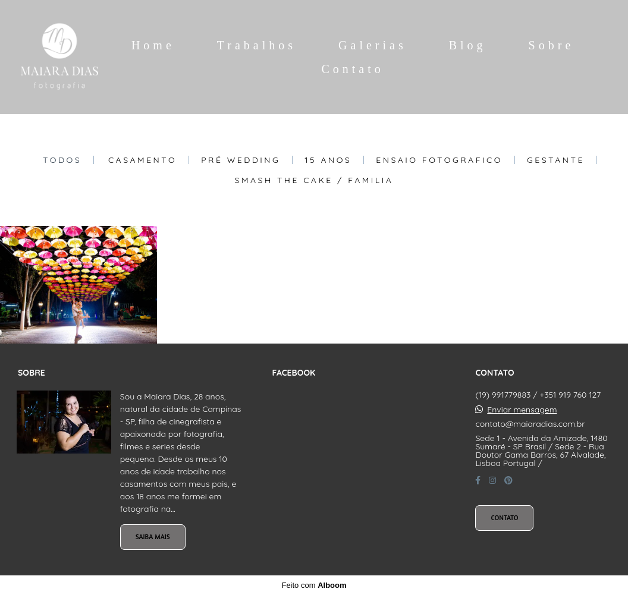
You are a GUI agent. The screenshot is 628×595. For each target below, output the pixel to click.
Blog (467, 45)
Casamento (142, 160)
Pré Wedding (240, 160)
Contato (352, 68)
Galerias (372, 45)
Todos (62, 160)
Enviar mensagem (522, 409)
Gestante (556, 160)
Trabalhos (256, 45)
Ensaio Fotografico (439, 160)
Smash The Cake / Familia (314, 180)
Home (153, 45)
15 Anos (327, 160)
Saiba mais (153, 537)
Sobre (551, 45)
